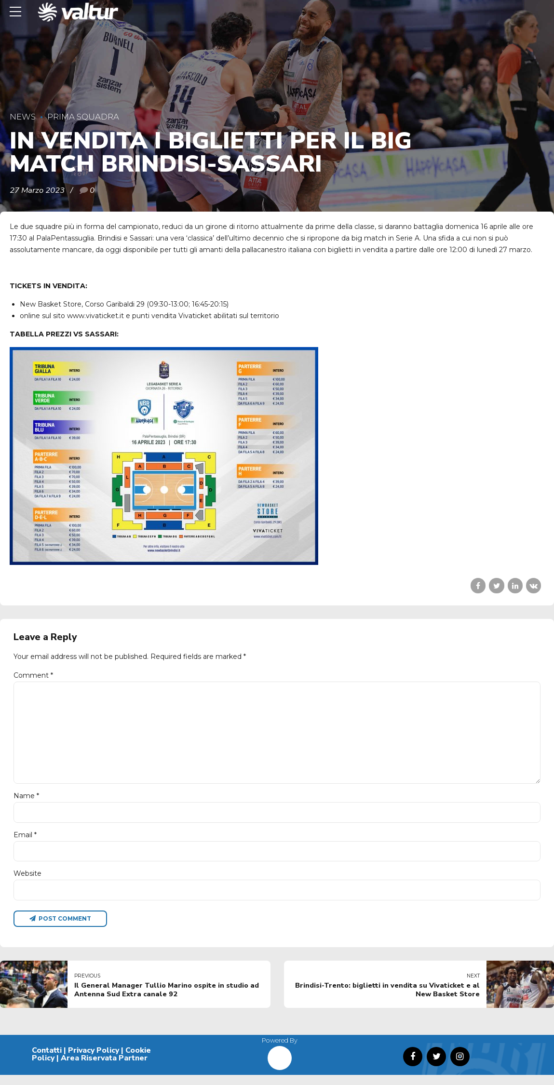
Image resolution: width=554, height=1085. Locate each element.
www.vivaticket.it (95, 315)
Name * (26, 802)
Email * (25, 842)
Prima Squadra (83, 116)
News (23, 116)
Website (27, 882)
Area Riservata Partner (104, 1067)
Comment (33, 675)
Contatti (47, 1060)
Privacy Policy (93, 1060)
